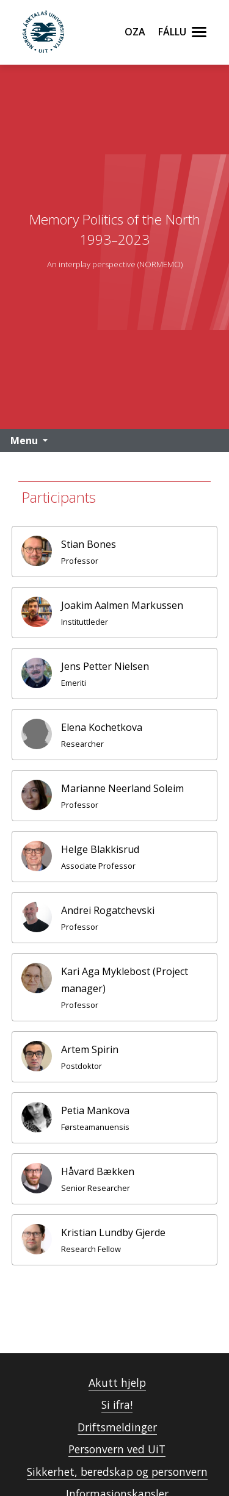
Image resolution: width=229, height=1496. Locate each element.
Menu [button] (24, 440)
